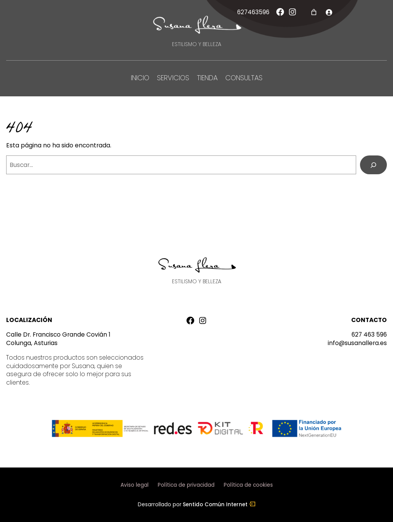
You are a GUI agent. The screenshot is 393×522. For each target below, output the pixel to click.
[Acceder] (328, 12)
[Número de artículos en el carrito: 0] (313, 12)
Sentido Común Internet (219, 504)
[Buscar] (373, 164)
